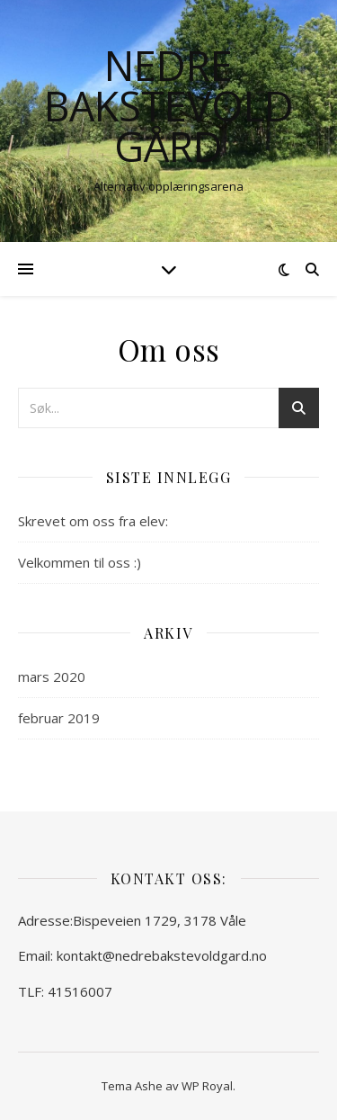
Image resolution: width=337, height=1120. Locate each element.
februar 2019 (59, 718)
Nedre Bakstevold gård (169, 105)
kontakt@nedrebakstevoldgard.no (162, 955)
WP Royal (207, 1086)
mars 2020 (51, 676)
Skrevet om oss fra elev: (93, 521)
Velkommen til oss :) (79, 562)
